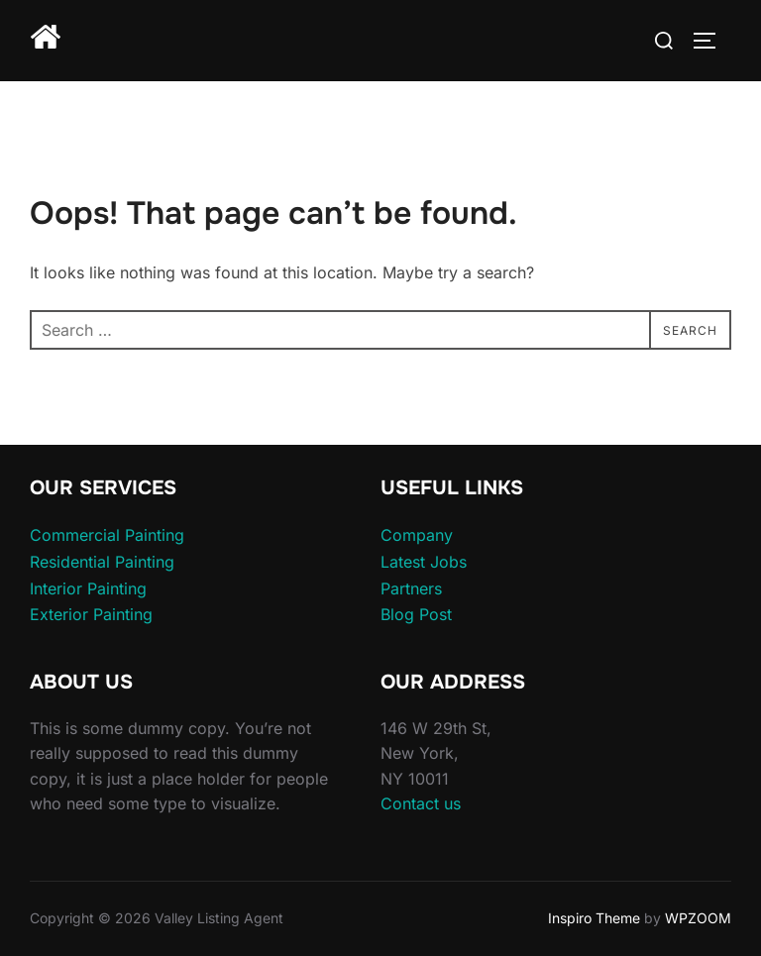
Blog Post (416, 614)
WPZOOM (698, 917)
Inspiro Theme (594, 917)
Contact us (420, 803)
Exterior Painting (91, 614)
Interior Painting (88, 588)
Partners (411, 588)
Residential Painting (102, 562)
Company (416, 535)
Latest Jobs (423, 562)
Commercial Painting (107, 535)
